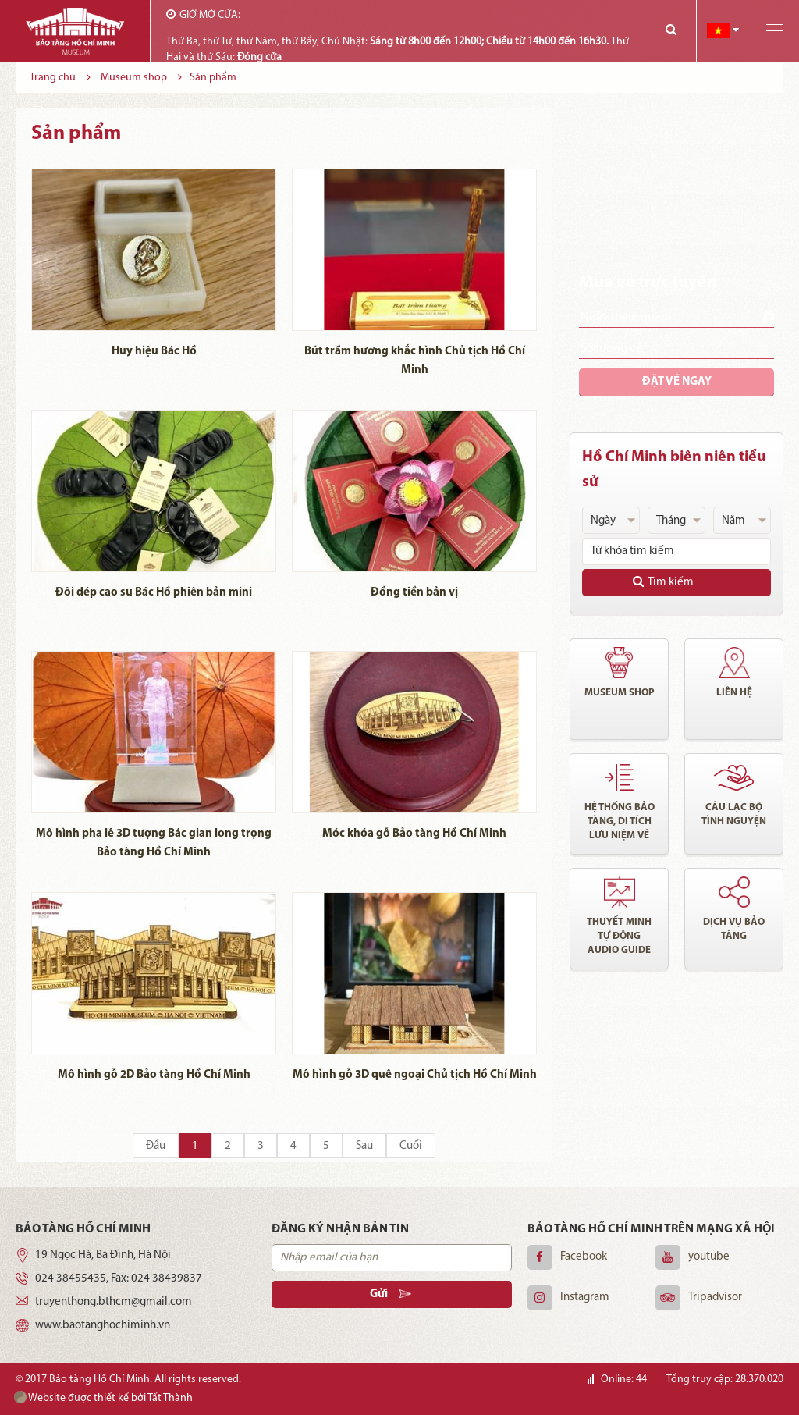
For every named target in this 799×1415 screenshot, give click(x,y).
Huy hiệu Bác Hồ (154, 351)
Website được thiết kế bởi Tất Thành (103, 1397)
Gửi (390, 1294)
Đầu (155, 1146)
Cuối (411, 1146)
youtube (709, 1257)
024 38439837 (166, 1279)
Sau (364, 1146)
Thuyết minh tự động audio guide (619, 936)
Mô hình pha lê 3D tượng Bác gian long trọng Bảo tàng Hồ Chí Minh (154, 843)
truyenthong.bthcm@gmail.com (113, 1302)
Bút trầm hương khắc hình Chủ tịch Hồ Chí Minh (414, 361)
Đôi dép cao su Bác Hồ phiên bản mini (153, 593)
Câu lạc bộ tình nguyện (733, 814)
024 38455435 (70, 1279)
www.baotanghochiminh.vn (102, 1325)
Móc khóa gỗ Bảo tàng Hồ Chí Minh (414, 834)
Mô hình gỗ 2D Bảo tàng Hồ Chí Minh (154, 1075)
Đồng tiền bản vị (414, 593)
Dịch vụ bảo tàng (734, 929)
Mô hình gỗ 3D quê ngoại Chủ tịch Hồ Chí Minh (415, 1075)
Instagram (584, 1297)
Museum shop (619, 693)
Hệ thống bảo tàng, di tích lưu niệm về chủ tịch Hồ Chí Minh (619, 822)
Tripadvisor (715, 1297)
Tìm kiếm (663, 581)
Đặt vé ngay (677, 382)
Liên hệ (734, 693)
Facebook (583, 1257)
